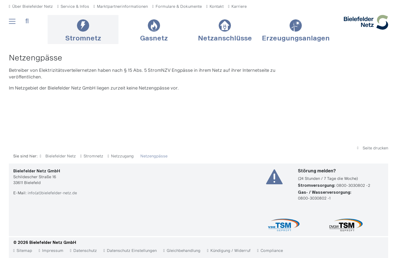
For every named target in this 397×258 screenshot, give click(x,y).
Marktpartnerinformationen (122, 6)
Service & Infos (75, 6)
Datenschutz (85, 250)
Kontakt (217, 6)
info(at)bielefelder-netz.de (52, 192)
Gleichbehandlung (183, 250)
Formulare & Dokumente (179, 6)
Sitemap (24, 250)
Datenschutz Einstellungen (132, 250)
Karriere (239, 6)
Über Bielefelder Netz (32, 6)
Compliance (272, 250)
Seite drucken (375, 147)
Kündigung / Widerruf (230, 250)
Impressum (52, 250)
